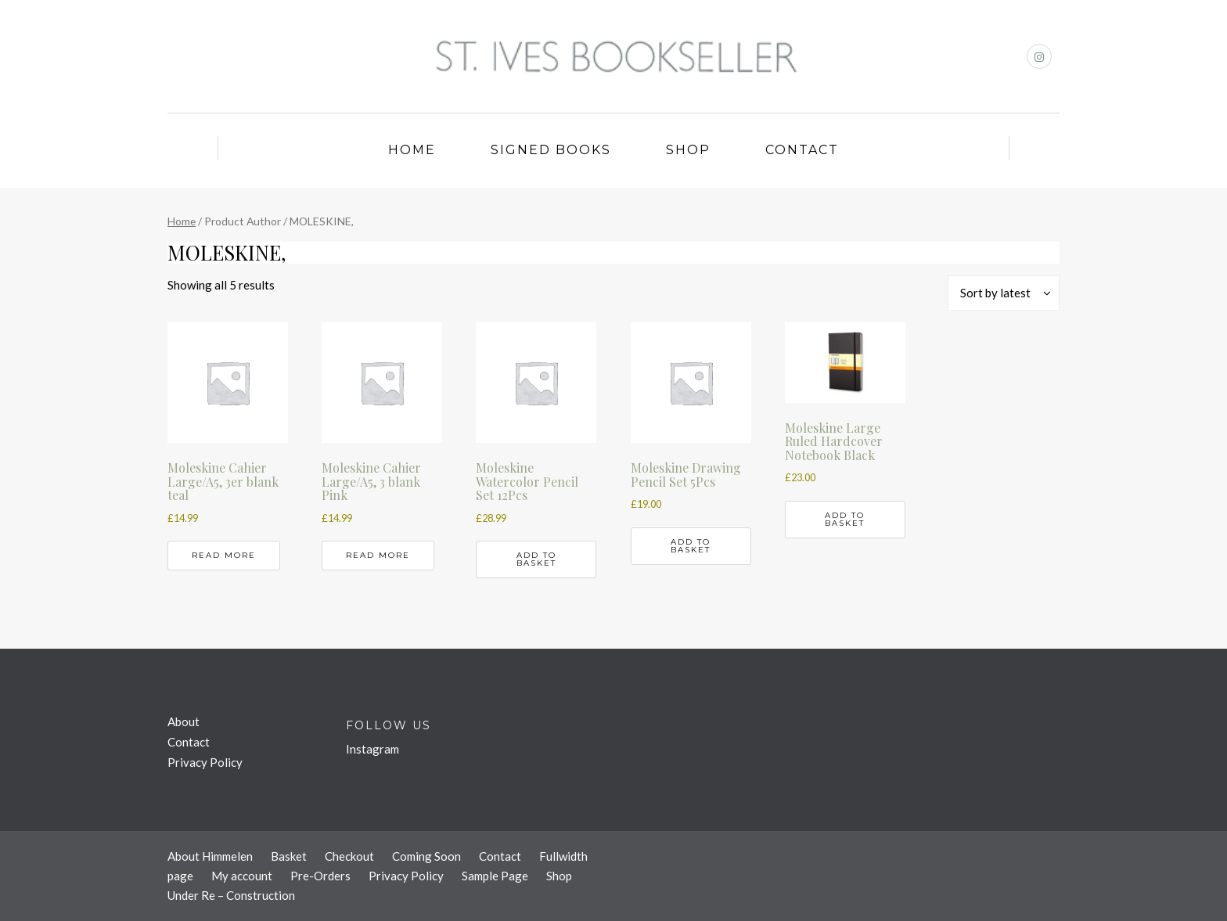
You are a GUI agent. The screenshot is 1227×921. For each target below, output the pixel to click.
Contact (802, 149)
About (183, 721)
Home (412, 149)
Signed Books (551, 149)
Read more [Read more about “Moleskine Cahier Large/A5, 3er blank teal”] (224, 555)
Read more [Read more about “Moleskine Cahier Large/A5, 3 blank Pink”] (378, 555)
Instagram (372, 749)
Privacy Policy (205, 762)
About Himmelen (210, 856)
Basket (289, 856)
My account (241, 876)
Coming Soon (426, 856)
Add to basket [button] (536, 559)
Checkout (349, 856)
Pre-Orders (320, 876)
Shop (688, 149)
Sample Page (495, 876)
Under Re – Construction (231, 895)
